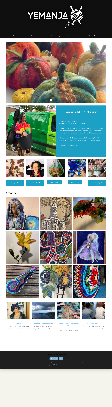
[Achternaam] (20, 206)
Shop (68, 36)
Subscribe (20, 217)
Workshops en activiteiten (15, 183)
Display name (13, 210)
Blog (90, 36)
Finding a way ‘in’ (93, 361)
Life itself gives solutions (43, 361)
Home (15, 36)
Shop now (54, 182)
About (84, 36)
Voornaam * (12, 198)
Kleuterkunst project (97, 183)
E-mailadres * (13, 192)
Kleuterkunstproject (57, 36)
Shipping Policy (49, 393)
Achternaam (12, 204)
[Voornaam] (20, 201)
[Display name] (20, 212)
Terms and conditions (61, 393)
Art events (76, 36)
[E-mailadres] (20, 195)
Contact (96, 36)
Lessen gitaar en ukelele (39, 36)
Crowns (18, 361)
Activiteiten (23, 36)
